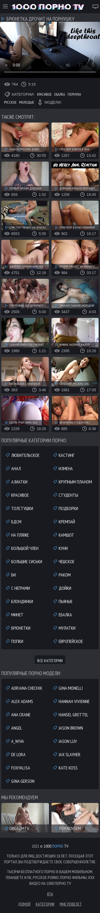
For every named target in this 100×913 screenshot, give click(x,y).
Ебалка (59, 94)
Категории (45, 904)
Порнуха (74, 94)
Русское (10, 102)
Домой (24, 904)
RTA (50, 894)
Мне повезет (71, 904)
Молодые (26, 102)
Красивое (44, 94)
